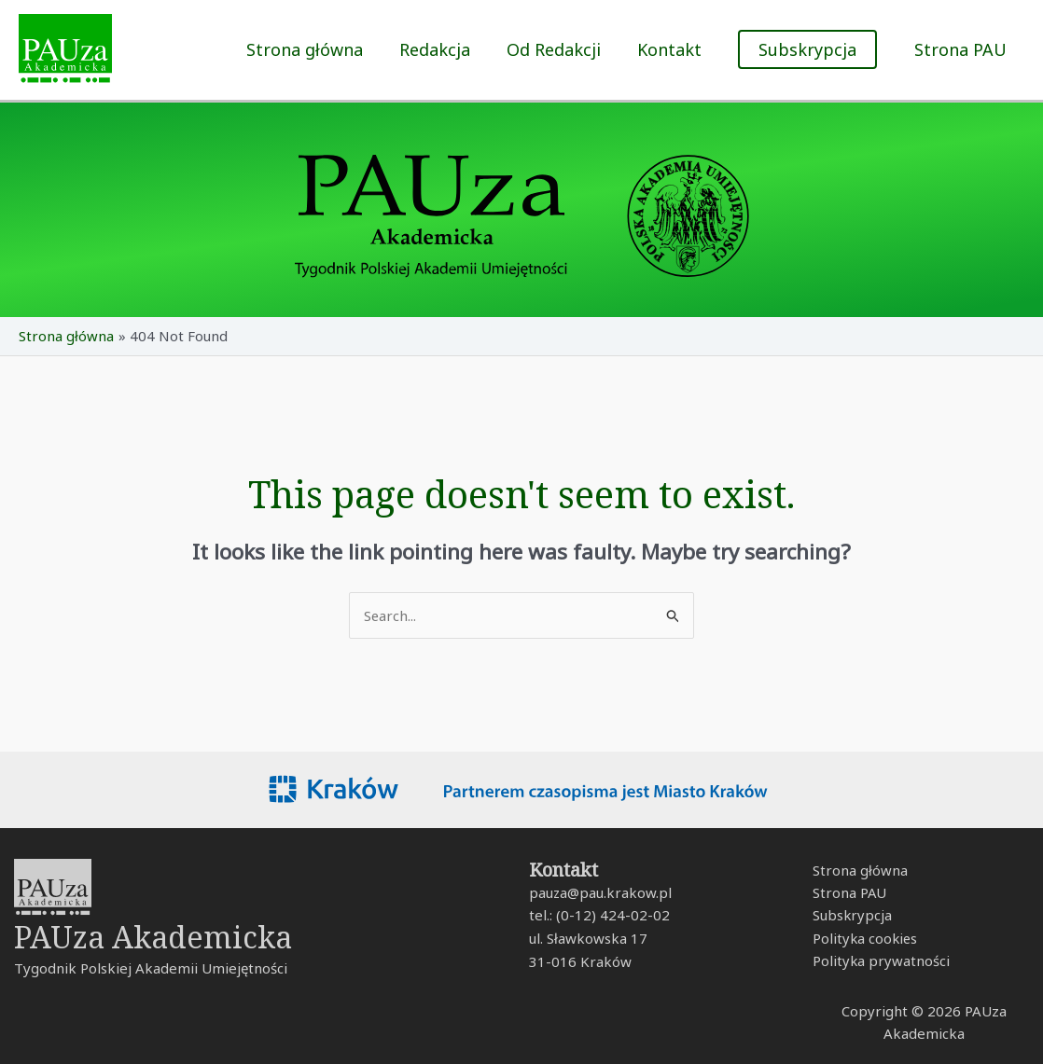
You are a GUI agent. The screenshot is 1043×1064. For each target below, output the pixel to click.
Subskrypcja (849, 915)
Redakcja (444, 49)
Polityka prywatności (878, 962)
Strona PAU (961, 49)
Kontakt (673, 49)
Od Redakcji (560, 49)
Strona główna (316, 49)
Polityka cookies (862, 939)
